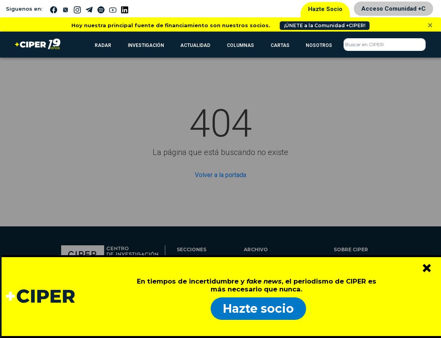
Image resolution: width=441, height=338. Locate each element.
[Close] (430, 25)
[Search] (385, 44)
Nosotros (319, 45)
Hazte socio (258, 308)
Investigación (146, 45)
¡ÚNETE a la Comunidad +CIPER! (324, 25)
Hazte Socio (325, 9)
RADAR (103, 45)
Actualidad (195, 45)
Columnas (240, 45)
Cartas (280, 45)
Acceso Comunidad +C (393, 8)
